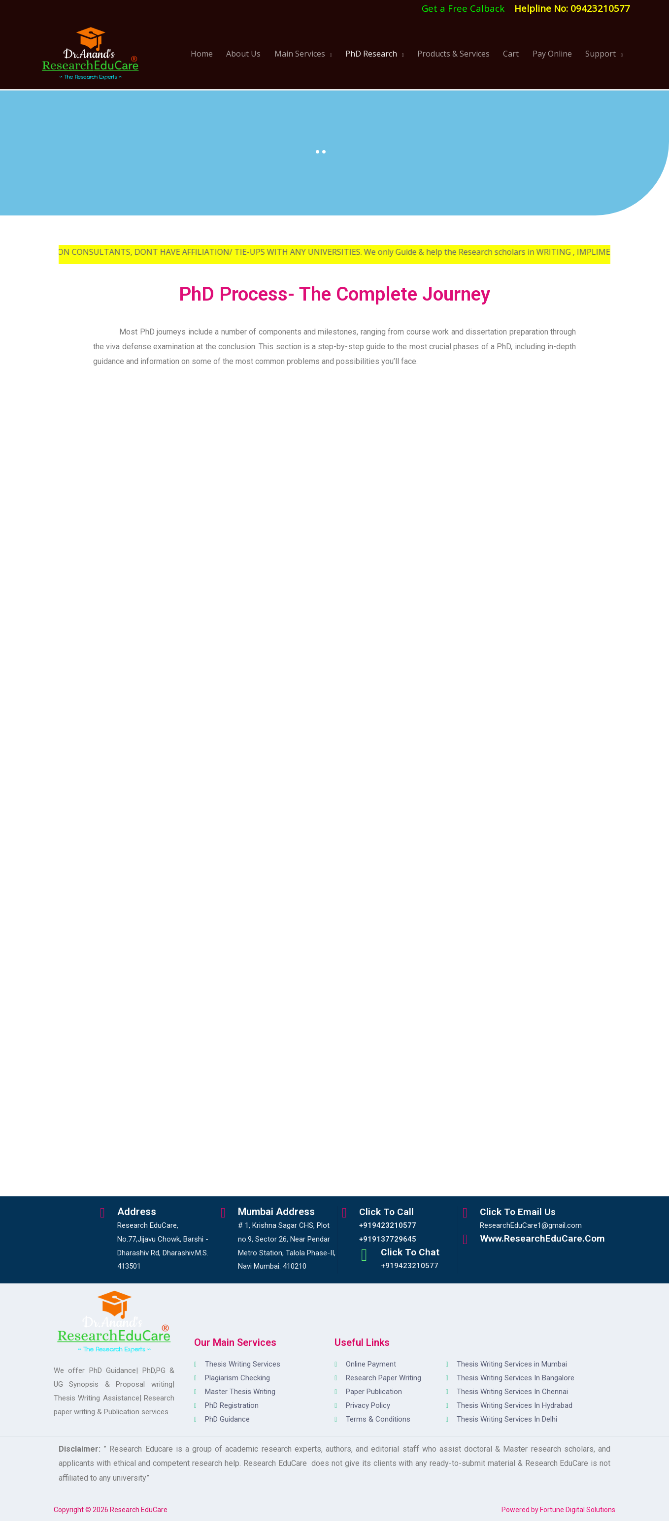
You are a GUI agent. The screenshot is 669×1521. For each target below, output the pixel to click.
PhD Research (398, 53)
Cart (526, 53)
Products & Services (474, 53)
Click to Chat (412, 1252)
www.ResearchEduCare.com (546, 1238)
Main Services (332, 53)
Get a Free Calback (463, 8)
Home (247, 53)
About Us (283, 53)
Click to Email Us (520, 1211)
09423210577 (600, 8)
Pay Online (560, 53)
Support (603, 53)
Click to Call (388, 1211)
